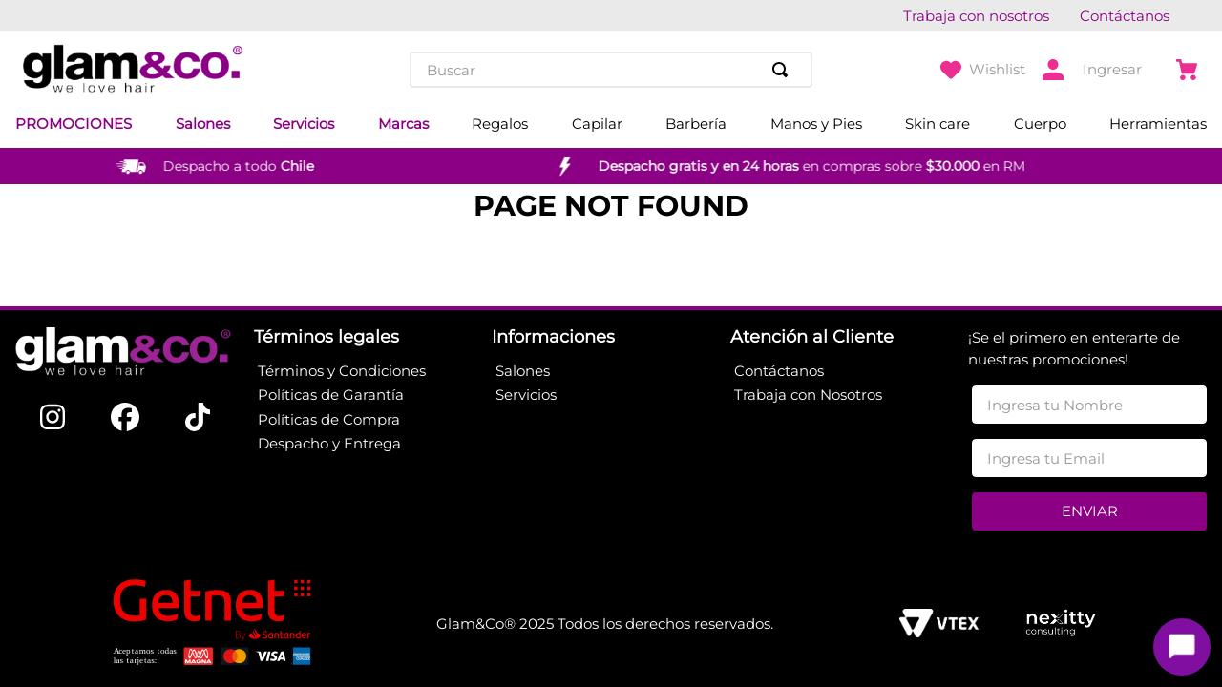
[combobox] (611, 70)
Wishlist (997, 69)
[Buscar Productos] (783, 69)
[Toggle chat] (1182, 647)
